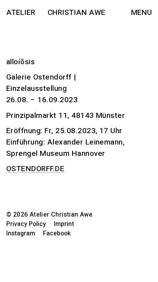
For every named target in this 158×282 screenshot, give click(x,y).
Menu (141, 12)
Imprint (64, 224)
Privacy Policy (26, 224)
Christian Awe (76, 12)
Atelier (20, 12)
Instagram (20, 233)
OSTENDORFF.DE (35, 168)
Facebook (57, 233)
